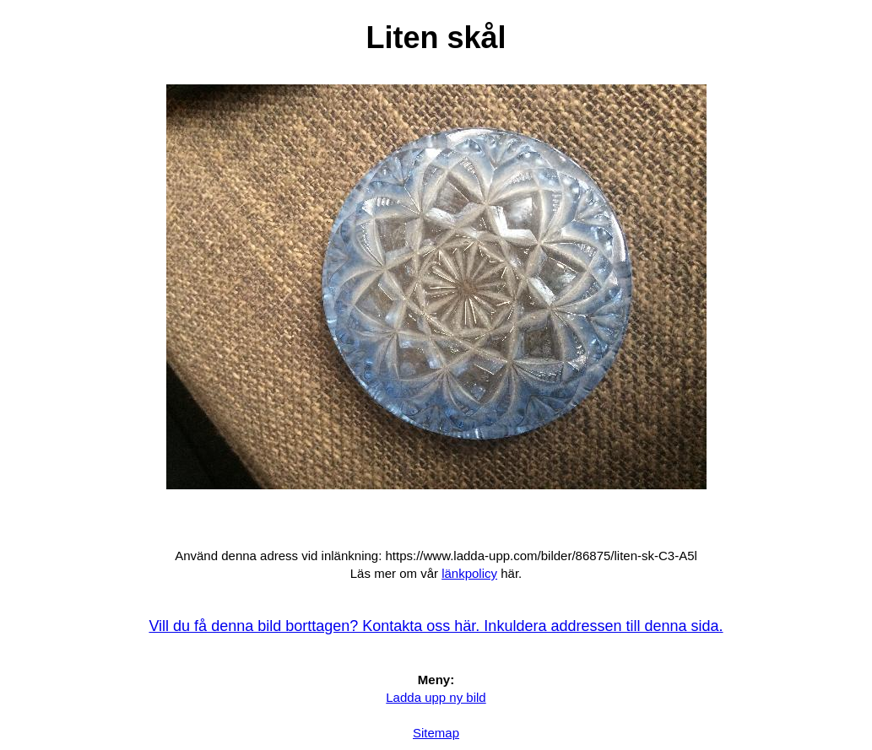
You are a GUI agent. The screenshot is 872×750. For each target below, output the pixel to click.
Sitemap (436, 733)
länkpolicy (469, 573)
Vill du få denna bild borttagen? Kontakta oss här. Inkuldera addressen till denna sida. (436, 626)
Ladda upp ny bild (435, 697)
